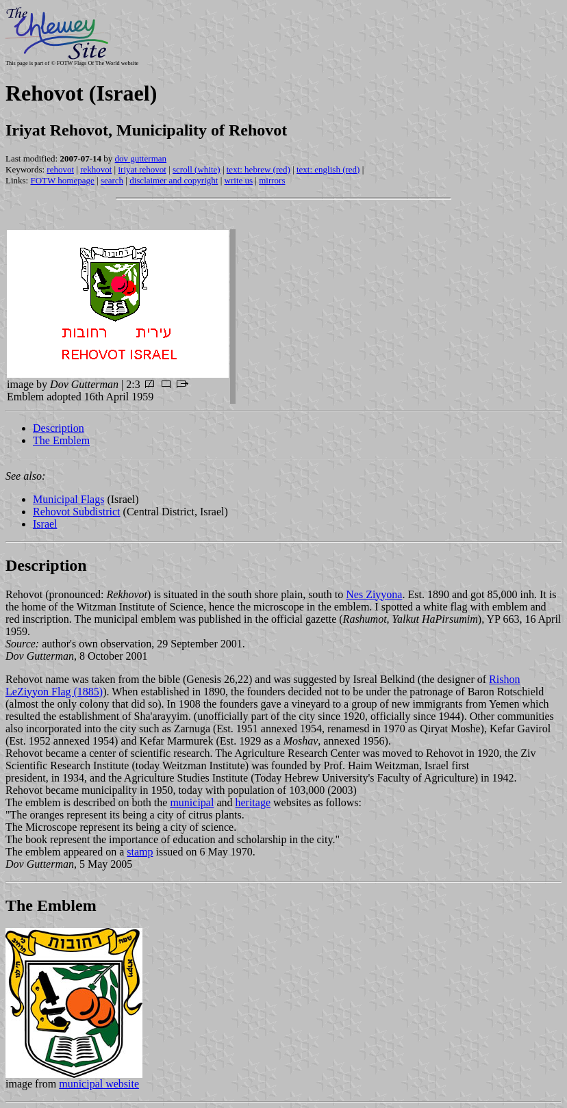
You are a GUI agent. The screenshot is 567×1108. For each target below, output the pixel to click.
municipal (192, 802)
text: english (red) (328, 169)
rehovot (60, 169)
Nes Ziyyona (374, 594)
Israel (45, 524)
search (112, 180)
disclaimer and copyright (173, 180)
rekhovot (96, 169)
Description (58, 428)
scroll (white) (196, 169)
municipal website (99, 1084)
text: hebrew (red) (258, 169)
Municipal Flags (68, 499)
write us (239, 180)
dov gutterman (140, 158)
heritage (252, 802)
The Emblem (61, 440)
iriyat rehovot (142, 169)
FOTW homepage (62, 180)
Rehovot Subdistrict (77, 511)
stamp (140, 852)
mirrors (272, 180)
